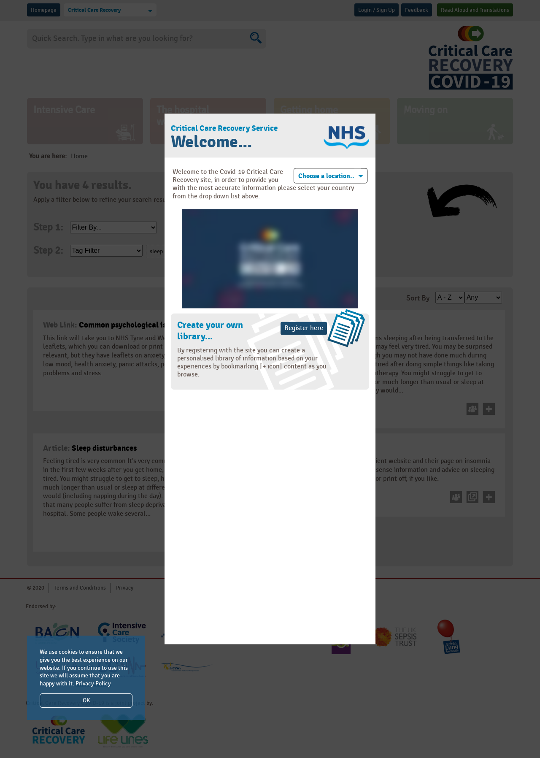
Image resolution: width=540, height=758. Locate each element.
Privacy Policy (93, 683)
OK (86, 700)
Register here (303, 328)
